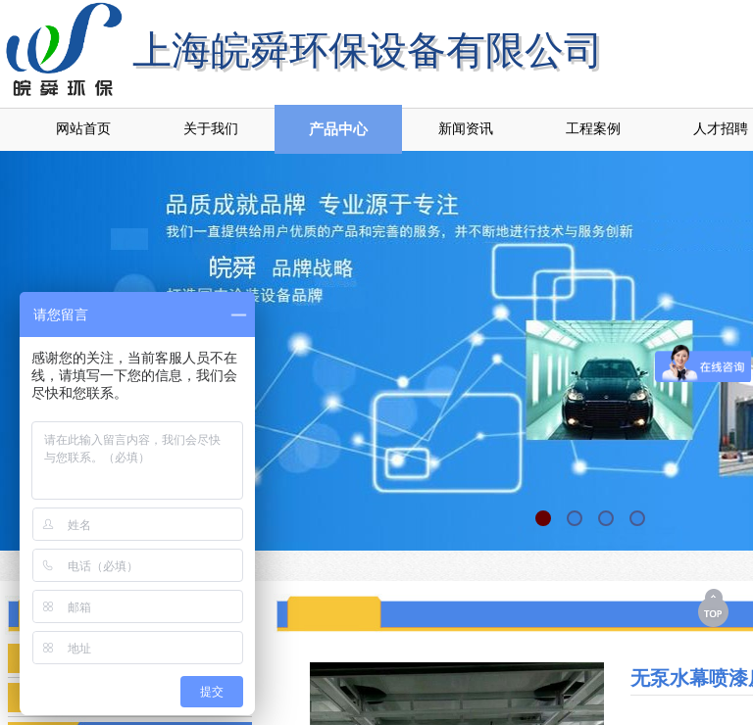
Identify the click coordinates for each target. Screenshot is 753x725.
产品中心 (338, 129)
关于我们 (210, 128)
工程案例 (593, 128)
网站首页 (83, 128)
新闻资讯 (465, 128)
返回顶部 (714, 607)
